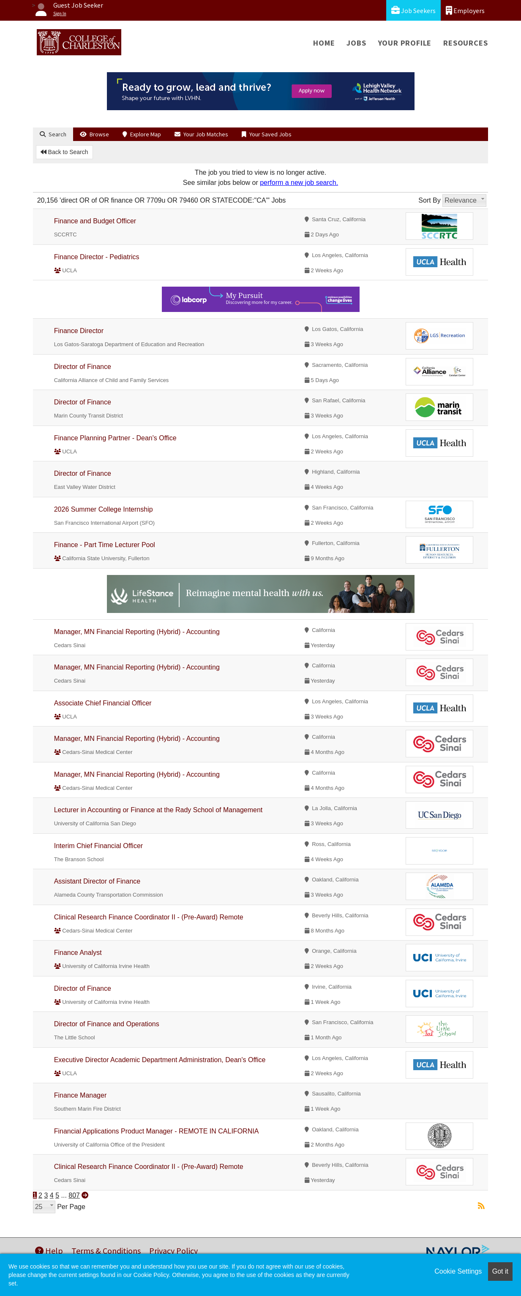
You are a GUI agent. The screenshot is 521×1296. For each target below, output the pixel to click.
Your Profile (405, 43)
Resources (465, 43)
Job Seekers (413, 10)
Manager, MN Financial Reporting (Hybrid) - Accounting (137, 631)
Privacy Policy (173, 1250)
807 (74, 1195)
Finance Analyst (78, 952)
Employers (465, 10)
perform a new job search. (299, 182)
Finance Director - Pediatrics (96, 256)
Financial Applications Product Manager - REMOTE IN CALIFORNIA (156, 1131)
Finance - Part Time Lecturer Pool (104, 544)
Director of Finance (82, 366)
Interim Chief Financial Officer (98, 845)
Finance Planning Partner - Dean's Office (115, 438)
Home (324, 43)
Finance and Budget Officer (95, 221)
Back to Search (64, 152)
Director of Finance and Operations (106, 1024)
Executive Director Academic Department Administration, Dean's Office (160, 1059)
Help (49, 1250)
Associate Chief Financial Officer (103, 703)
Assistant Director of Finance (97, 881)
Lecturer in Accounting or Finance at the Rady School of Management (158, 809)
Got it (500, 1271)
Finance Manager (80, 1095)
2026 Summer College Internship (103, 509)
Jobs (356, 43)
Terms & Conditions (106, 1250)
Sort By (429, 200)
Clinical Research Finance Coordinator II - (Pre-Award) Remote (148, 917)
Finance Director (79, 330)
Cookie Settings (458, 1271)
